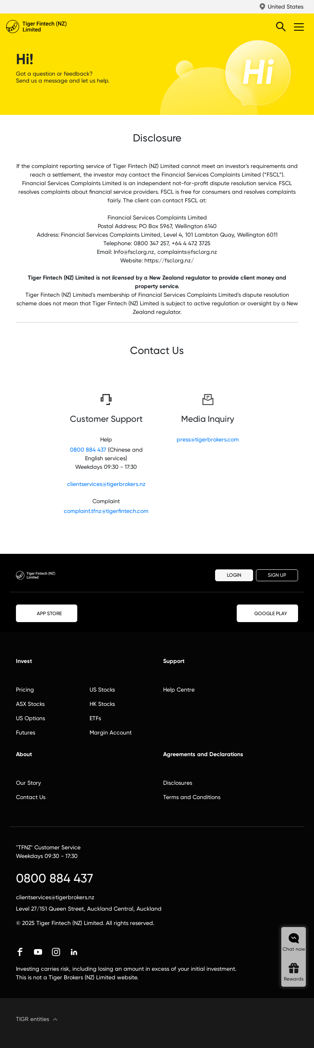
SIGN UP (277, 575)
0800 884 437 (88, 449)
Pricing (25, 689)
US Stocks (102, 689)
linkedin (74, 952)
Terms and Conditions (191, 797)
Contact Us (30, 797)
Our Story (28, 782)
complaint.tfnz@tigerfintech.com (106, 511)
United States (285, 6)
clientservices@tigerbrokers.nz (106, 484)
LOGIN (234, 575)
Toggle (298, 26)
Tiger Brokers (53, 26)
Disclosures (177, 782)
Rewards (294, 979)
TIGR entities (32, 1019)
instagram (56, 952)
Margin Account (111, 732)
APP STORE (46, 613)
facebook (20, 952)
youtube (38, 952)
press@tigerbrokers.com (208, 439)
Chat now (294, 949)
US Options (30, 718)
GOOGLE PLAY (267, 613)
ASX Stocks (30, 704)
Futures (25, 732)
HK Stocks (102, 704)
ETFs (95, 718)
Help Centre (179, 689)
